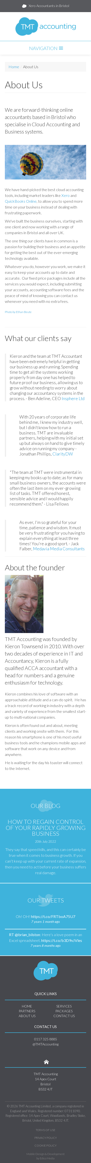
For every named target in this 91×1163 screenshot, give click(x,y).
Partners (27, 1011)
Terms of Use (45, 1130)
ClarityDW (63, 453)
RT (12, 934)
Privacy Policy (45, 1138)
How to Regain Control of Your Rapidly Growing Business (46, 827)
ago (45, 922)
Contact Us (64, 1016)
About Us (27, 1016)
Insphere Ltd (73, 398)
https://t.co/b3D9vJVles (61, 940)
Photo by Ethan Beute (18, 312)
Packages (64, 1011)
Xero (65, 195)
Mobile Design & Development (45, 1154)
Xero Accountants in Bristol (45, 6)
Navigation (45, 48)
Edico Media (47, 1158)
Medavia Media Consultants (59, 548)
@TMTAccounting (45, 1044)
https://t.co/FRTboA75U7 (53, 916)
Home (13, 66)
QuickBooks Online (21, 201)
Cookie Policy (45, 1145)
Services (64, 1006)
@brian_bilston (27, 934)
